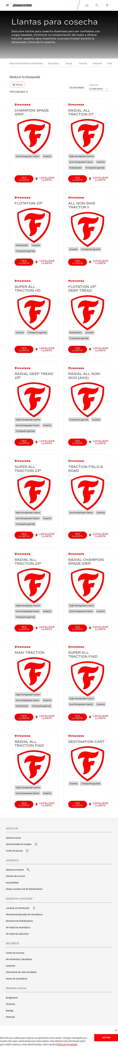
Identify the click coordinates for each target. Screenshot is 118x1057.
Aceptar (106, 1037)
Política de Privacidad (66, 1044)
